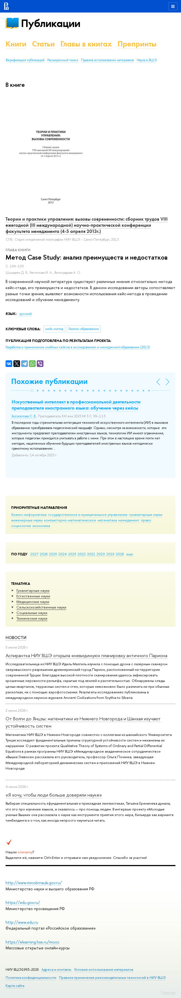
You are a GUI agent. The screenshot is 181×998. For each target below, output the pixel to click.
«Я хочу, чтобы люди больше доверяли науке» (54, 795)
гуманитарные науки (145, 514)
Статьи (43, 44)
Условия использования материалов (103, 969)
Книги (16, 44)
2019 (110, 553)
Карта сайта (15, 985)
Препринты (137, 44)
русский (25, 314)
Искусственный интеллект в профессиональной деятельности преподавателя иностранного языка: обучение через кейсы (76, 405)
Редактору (168, 992)
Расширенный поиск (62, 60)
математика (107, 520)
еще (129, 553)
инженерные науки (27, 520)
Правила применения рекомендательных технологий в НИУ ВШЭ (112, 977)
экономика (41, 525)
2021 (91, 553)
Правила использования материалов (107, 60)
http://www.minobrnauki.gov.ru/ (34, 882)
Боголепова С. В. (24, 416)
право (146, 520)
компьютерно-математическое (70, 520)
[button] (32, 390)
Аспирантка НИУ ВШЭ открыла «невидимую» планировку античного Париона (86, 655)
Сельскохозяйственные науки (41, 607)
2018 (120, 553)
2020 (101, 553)
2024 (62, 553)
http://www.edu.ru (22, 922)
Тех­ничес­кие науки (31, 618)
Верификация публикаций (25, 60)
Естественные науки (33, 595)
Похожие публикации (49, 381)
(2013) (78, 347)
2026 (44, 553)
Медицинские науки (32, 601)
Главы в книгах (86, 44)
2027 (34, 553)
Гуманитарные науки (33, 590)
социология (21, 525)
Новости (16, 637)
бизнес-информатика (29, 514)
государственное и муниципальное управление (88, 514)
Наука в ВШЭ (146, 60)
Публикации (50, 23)
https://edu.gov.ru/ (23, 902)
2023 (72, 553)
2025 (53, 553)
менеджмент (129, 520)
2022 (82, 553)
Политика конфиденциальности (31, 977)
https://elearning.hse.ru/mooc (32, 942)
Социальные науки (31, 612)
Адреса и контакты (56, 969)
